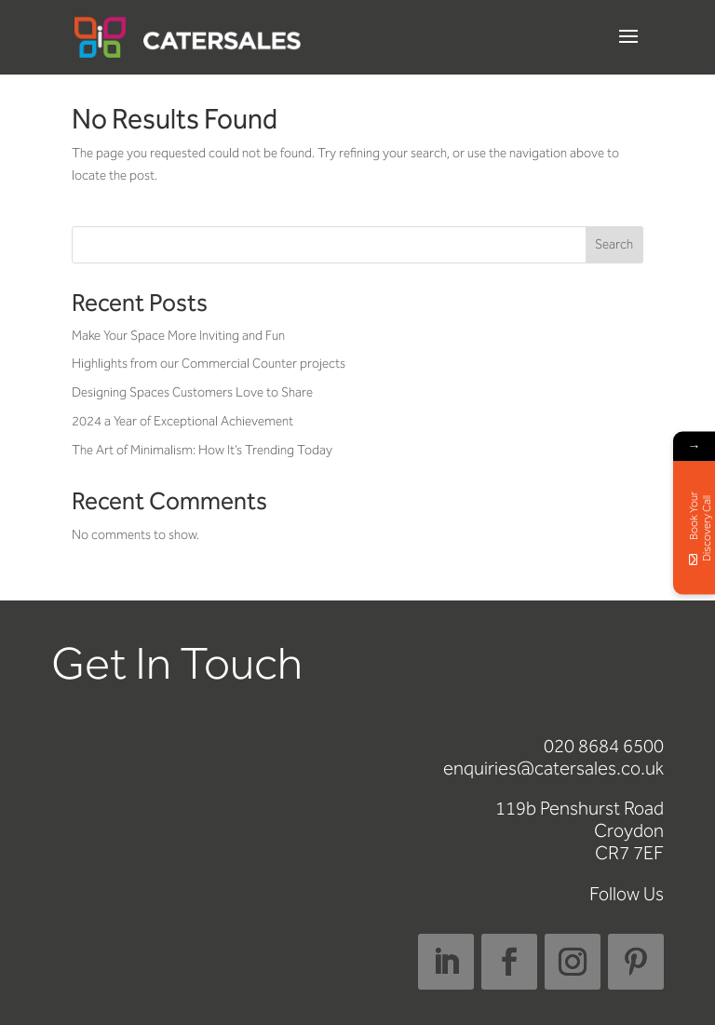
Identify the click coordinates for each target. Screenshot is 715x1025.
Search (614, 244)
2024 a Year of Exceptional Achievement (182, 421)
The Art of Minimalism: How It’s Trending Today (202, 450)
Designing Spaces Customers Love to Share (192, 392)
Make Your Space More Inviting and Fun (178, 336)
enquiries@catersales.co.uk (553, 768)
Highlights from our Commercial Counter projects (208, 363)
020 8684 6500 (604, 746)
